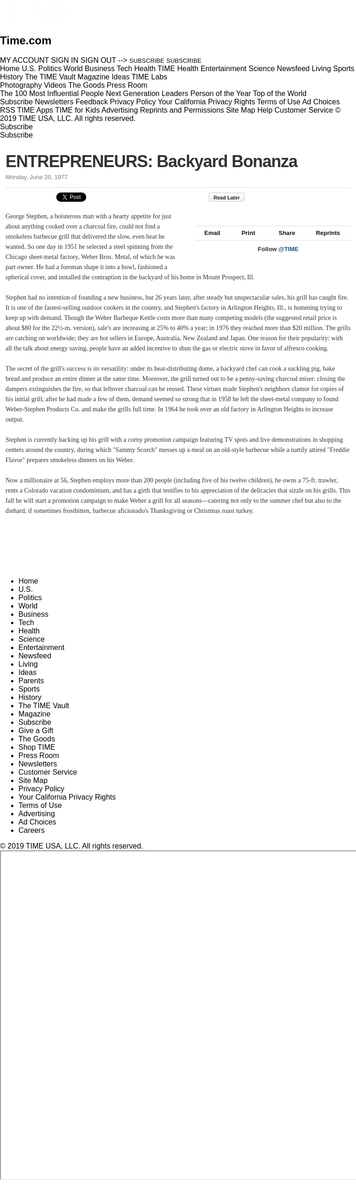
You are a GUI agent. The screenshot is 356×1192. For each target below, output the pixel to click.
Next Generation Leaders (147, 93)
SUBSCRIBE (147, 60)
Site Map (240, 110)
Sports (29, 699)
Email (208, 243)
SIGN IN (65, 60)
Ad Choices (324, 102)
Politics (30, 608)
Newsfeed (34, 666)
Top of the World (280, 93)
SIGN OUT (98, 60)
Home (28, 591)
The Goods (36, 749)
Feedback (92, 102)
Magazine (34, 724)
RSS (7, 110)
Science (31, 649)
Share (282, 243)
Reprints (323, 243)
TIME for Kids (77, 110)
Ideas (27, 682)
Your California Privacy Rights (206, 102)
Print (244, 243)
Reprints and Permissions (182, 110)
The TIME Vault (43, 716)
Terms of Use (278, 102)
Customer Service (303, 110)
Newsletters (54, 102)
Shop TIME (36, 757)
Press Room (38, 766)
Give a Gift (35, 741)
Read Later (231, 197)
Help (265, 110)
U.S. (25, 599)
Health (29, 641)
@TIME (289, 259)
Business (33, 624)
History (30, 707)
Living (28, 674)
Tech (26, 633)
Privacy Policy (133, 102)
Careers (31, 840)
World (28, 616)
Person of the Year (220, 93)
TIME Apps (35, 110)
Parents (31, 691)
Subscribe (16, 102)
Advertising (119, 110)
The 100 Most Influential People (52, 93)
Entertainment (41, 658)
